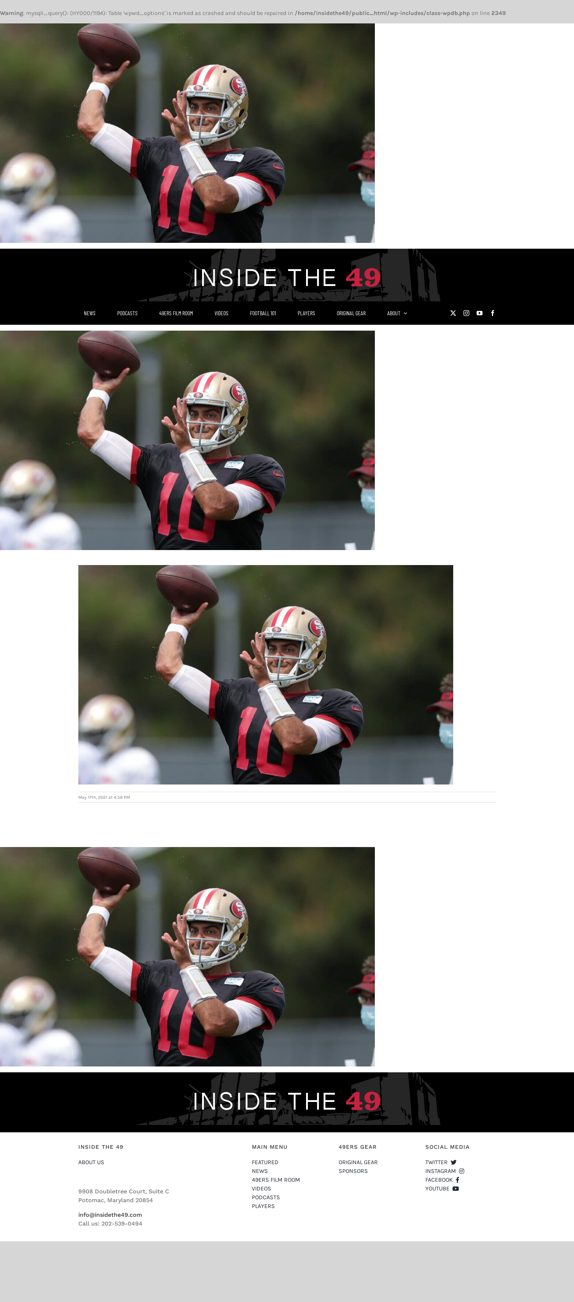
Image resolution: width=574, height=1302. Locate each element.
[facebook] (493, 313)
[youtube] (479, 313)
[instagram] (466, 313)
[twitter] (453, 313)
